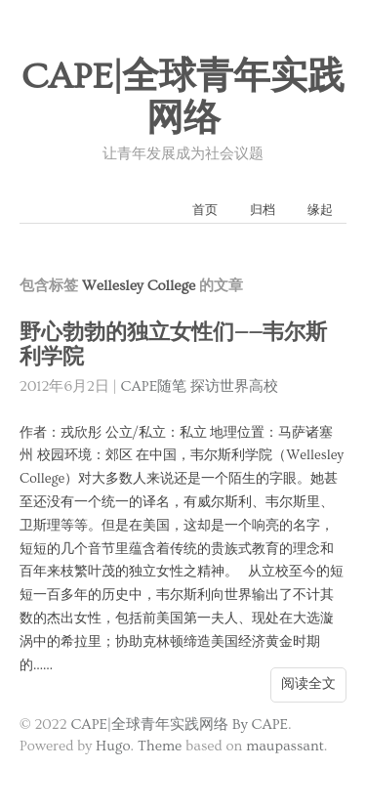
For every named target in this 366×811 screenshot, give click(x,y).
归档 (262, 210)
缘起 (320, 210)
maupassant (285, 746)
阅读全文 (308, 684)
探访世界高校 (234, 386)
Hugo (113, 746)
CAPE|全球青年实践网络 (183, 98)
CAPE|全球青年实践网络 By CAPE (179, 724)
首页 (205, 210)
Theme (160, 746)
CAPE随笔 (154, 386)
